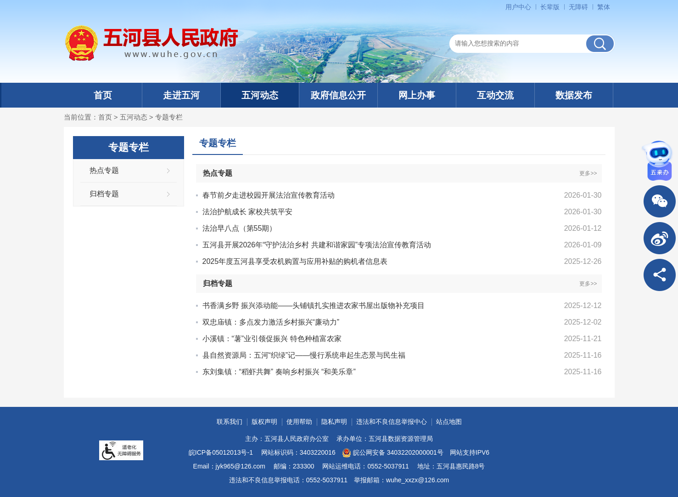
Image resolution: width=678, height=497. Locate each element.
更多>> (588, 173)
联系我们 (229, 421)
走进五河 (181, 95)
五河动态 (259, 95)
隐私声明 (334, 421)
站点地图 (449, 421)
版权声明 (264, 421)
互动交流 (495, 95)
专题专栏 (169, 117)
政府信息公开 (338, 95)
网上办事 (416, 95)
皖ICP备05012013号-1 (221, 452)
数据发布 (573, 95)
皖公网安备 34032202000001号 (392, 452)
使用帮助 (299, 421)
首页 (103, 95)
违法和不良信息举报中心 (391, 421)
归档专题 (104, 194)
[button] (550, 7)
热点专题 (104, 170)
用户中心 (518, 7)
